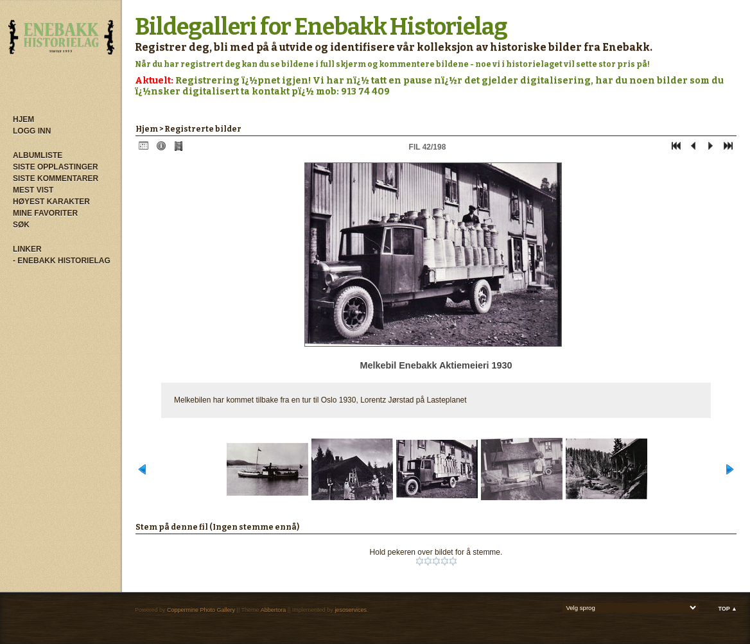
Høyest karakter (51, 201)
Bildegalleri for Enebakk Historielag (321, 27)
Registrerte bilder (202, 129)
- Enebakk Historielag (61, 260)
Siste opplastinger (55, 166)
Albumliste (37, 155)
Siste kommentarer (55, 178)
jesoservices (351, 610)
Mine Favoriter (45, 213)
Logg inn (32, 130)
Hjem (23, 119)
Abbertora (273, 610)
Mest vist (33, 190)
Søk (21, 224)
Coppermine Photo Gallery (201, 610)
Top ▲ (727, 608)
